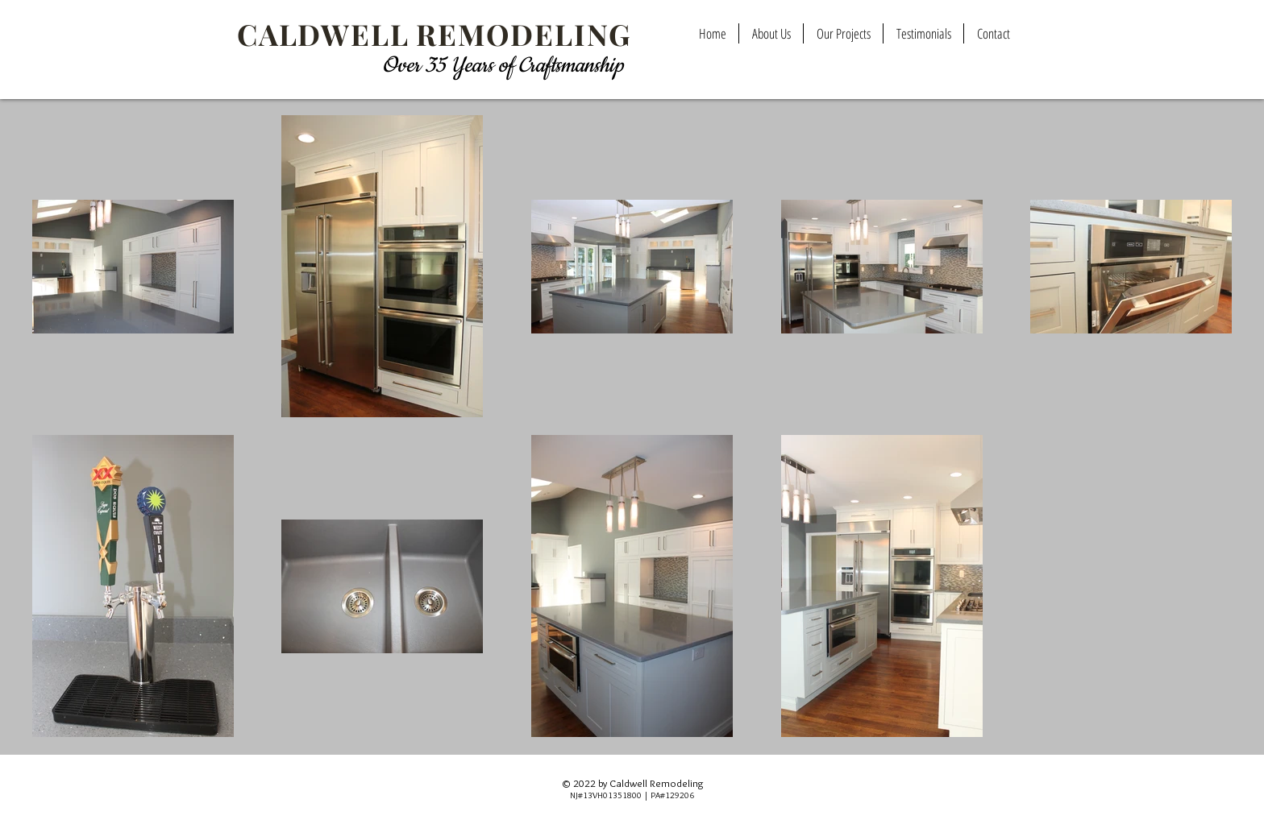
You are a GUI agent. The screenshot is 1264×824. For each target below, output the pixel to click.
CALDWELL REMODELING (434, 33)
